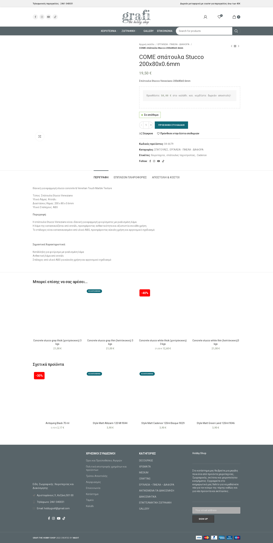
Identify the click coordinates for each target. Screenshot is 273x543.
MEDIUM (143, 472)
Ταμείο (90, 500)
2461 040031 (66, 3)
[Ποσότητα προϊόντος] (146, 125)
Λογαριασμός (93, 482)
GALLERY (144, 508)
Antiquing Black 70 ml (57, 423)
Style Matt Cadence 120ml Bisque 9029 (163, 423)
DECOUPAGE (146, 460)
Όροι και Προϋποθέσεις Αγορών (104, 460)
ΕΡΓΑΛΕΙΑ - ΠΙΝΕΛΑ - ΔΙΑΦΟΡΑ (174, 44)
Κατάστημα (92, 494)
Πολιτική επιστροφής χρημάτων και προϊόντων (106, 468)
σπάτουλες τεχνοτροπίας (180, 155)
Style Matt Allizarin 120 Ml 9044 (110, 423)
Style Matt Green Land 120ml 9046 (216, 423)
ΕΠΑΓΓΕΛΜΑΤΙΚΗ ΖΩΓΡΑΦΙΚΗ (155, 502)
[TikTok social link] (55, 16)
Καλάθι (90, 506)
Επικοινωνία (93, 488)
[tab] (101, 175)
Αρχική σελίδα (147, 44)
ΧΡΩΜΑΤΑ (145, 466)
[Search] (208, 31)
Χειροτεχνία (158, 155)
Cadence (202, 155)
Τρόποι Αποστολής (97, 476)
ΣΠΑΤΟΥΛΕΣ (161, 149)
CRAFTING (144, 478)
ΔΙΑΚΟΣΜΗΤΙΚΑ (147, 496)
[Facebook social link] (35, 16)
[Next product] (238, 46)
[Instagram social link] (42, 16)
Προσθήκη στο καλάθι (171, 125)
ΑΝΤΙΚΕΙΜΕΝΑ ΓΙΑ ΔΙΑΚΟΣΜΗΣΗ (156, 490)
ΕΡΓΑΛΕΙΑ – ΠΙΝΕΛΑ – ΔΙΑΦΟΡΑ (156, 484)
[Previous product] (231, 46)
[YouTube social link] (48, 16)
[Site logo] (136, 16)
